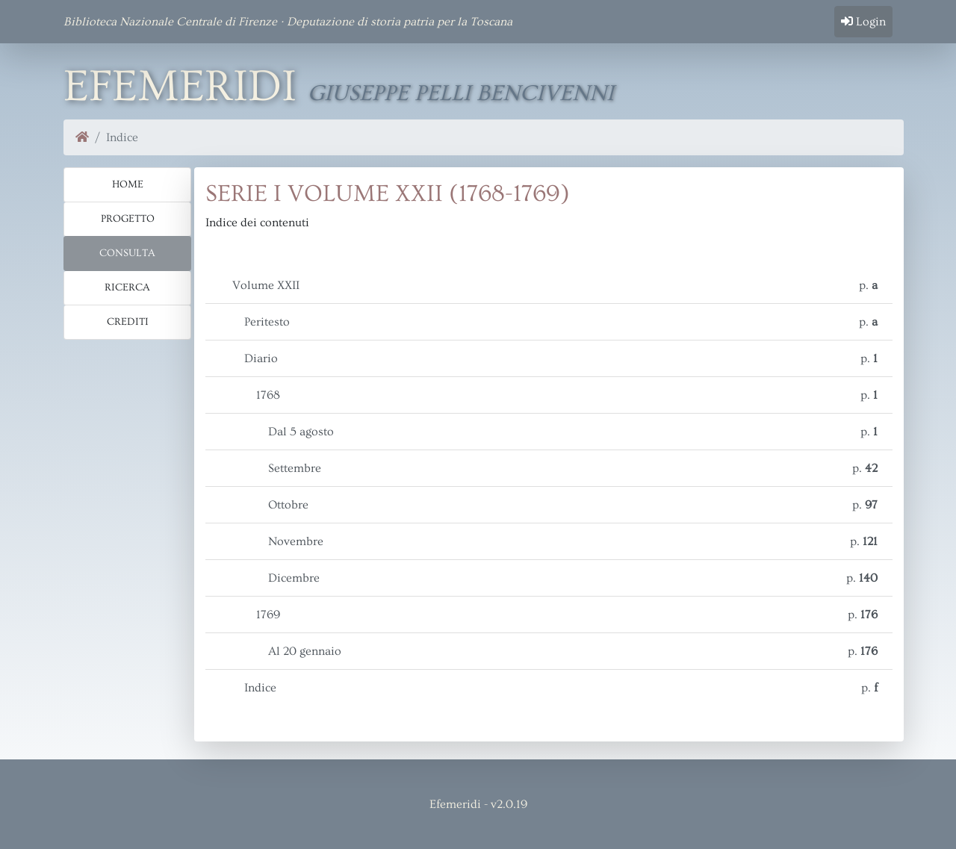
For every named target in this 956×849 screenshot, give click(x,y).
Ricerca (127, 287)
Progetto (128, 219)
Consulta (127, 253)
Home (127, 184)
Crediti (128, 322)
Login (863, 21)
